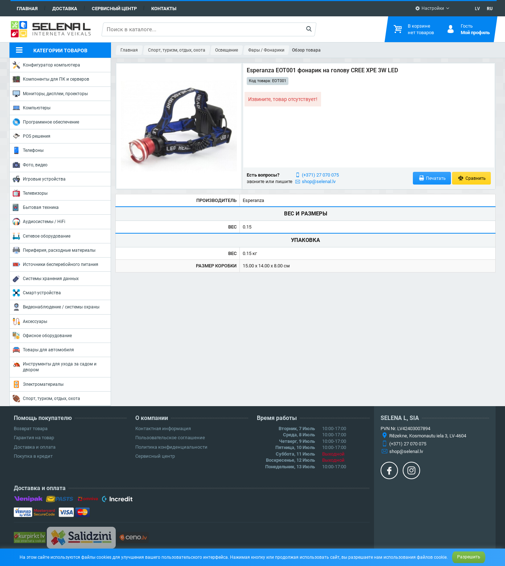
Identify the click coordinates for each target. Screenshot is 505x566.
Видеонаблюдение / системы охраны (56, 307)
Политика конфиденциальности (171, 447)
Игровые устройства (39, 179)
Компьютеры (31, 108)
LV (477, 8)
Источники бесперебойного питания (55, 264)
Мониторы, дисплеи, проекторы (50, 93)
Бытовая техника (36, 207)
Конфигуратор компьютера (46, 65)
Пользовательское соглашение (170, 437)
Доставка (64, 8)
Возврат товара (31, 428)
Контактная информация (163, 428)
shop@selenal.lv (319, 181)
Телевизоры (30, 193)
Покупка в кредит (33, 456)
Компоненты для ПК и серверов (51, 79)
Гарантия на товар (34, 437)
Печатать (432, 178)
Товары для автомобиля (43, 349)
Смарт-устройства (37, 292)
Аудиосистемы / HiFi (39, 221)
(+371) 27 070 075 (320, 175)
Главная (27, 8)
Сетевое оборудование (41, 236)
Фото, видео (30, 165)
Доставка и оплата (35, 447)
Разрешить (468, 556)
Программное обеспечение (46, 122)
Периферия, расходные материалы (54, 250)
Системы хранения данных (46, 278)
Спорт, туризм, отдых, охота (46, 398)
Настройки (429, 8)
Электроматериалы (38, 384)
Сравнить (471, 178)
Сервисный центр (114, 8)
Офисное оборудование (42, 335)
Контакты (163, 8)
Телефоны (28, 150)
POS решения (31, 136)
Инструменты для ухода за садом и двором (55, 366)
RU (490, 8)
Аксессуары (30, 321)
